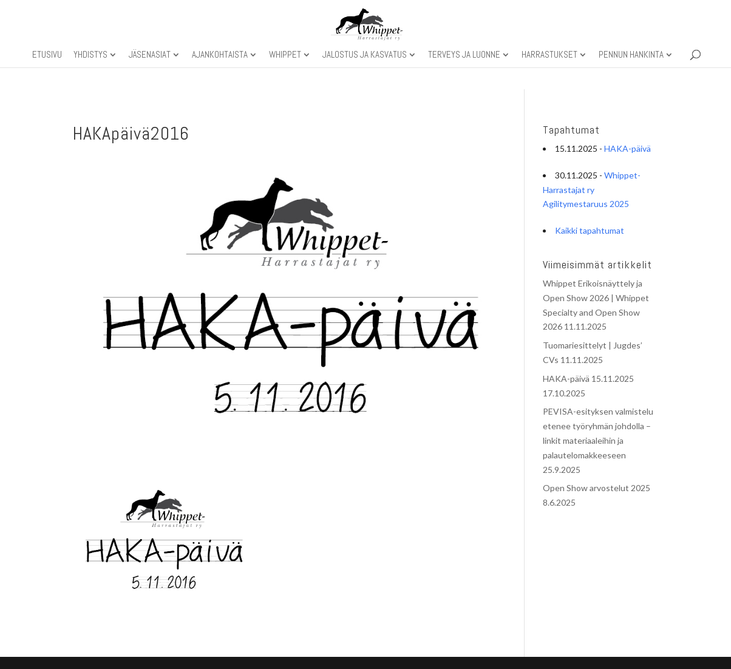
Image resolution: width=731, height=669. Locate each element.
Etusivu (47, 55)
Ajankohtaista (220, 55)
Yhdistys (90, 55)
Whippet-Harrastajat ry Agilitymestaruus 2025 (592, 189)
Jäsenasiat (150, 55)
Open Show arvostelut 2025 (596, 488)
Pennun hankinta (631, 55)
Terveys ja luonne (464, 55)
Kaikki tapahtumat (589, 230)
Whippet (285, 55)
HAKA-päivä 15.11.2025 (588, 378)
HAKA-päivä (627, 148)
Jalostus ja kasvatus (364, 55)
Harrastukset (549, 55)
